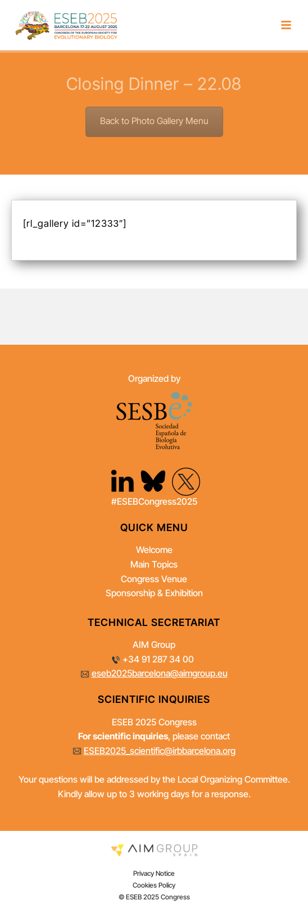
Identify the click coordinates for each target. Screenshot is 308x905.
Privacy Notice (154, 874)
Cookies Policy (154, 886)
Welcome (154, 550)
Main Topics (154, 565)
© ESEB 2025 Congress (154, 897)
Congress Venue (154, 579)
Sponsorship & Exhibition (154, 593)
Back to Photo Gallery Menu (154, 121)
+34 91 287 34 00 (158, 660)
